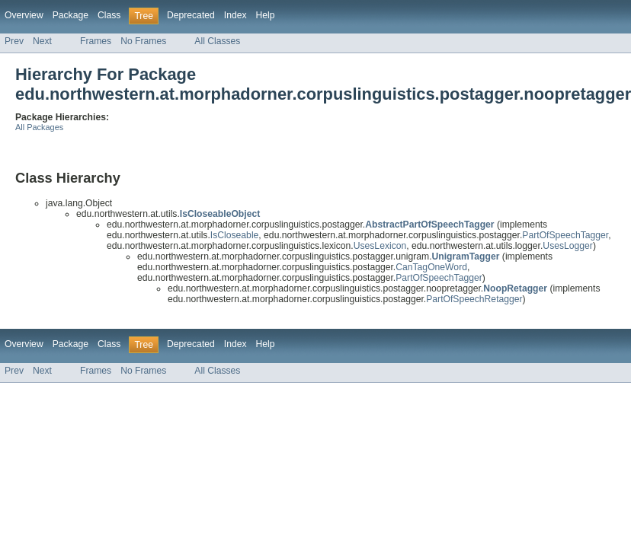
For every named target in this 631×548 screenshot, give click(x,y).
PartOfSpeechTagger (565, 235)
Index (235, 15)
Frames (95, 41)
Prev (14, 41)
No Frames (143, 41)
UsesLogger (568, 246)
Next (42, 41)
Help (265, 15)
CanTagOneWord (431, 267)
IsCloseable (234, 235)
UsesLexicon (380, 246)
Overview (24, 15)
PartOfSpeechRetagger (474, 299)
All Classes (217, 41)
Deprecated (191, 15)
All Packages (39, 127)
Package (70, 15)
